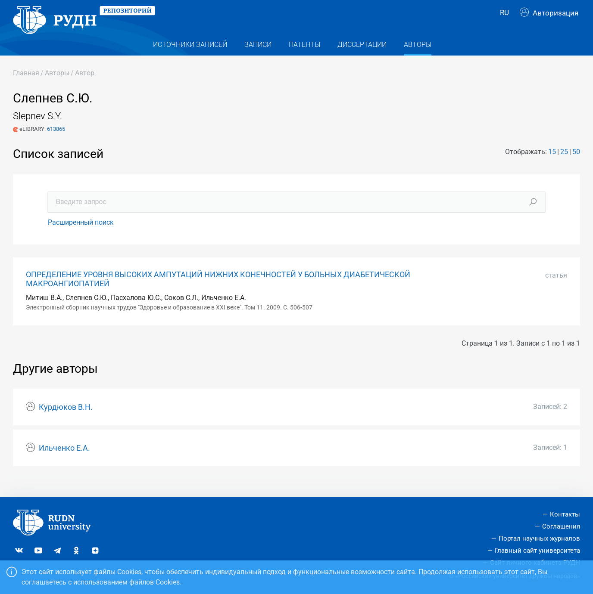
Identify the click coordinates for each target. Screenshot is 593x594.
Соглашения (561, 526)
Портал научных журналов (539, 538)
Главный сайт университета (537, 550)
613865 (56, 142)
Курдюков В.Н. (66, 420)
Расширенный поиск (81, 236)
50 (576, 165)
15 (552, 165)
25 (564, 165)
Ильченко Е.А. (64, 461)
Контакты (565, 514)
